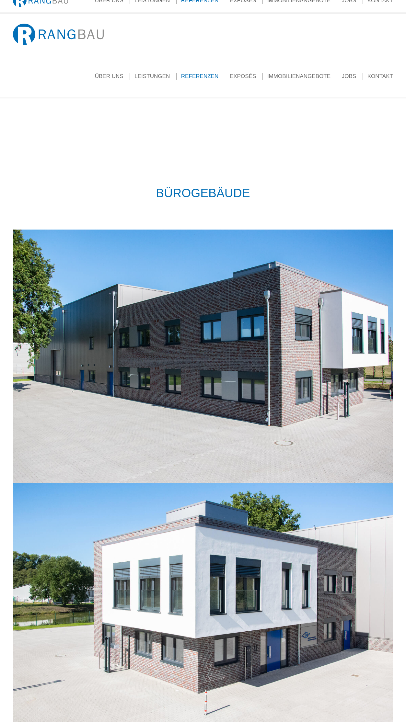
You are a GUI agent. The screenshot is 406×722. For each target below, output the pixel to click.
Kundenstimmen (184, 6)
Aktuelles (152, 6)
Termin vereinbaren (331, 6)
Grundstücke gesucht (283, 6)
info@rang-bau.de (85, 6)
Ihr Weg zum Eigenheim (231, 6)
